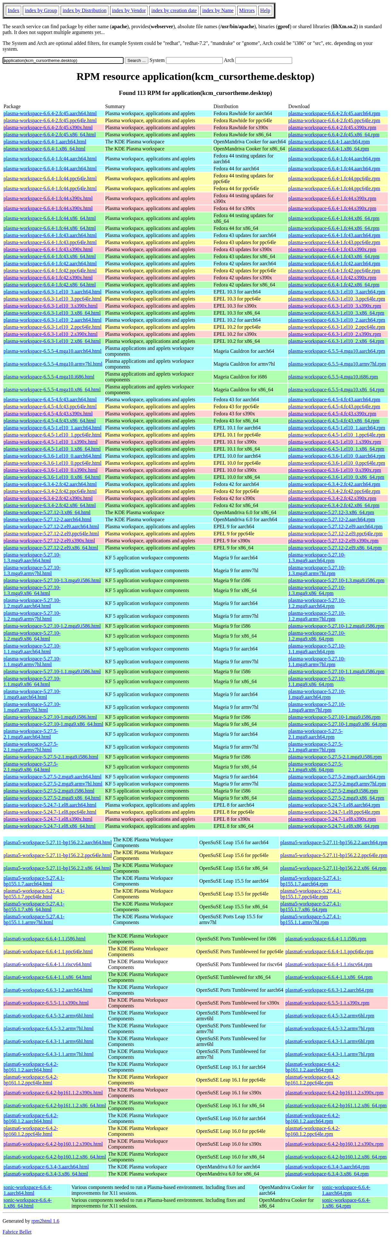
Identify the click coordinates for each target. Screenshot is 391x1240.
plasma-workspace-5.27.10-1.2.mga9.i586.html (52, 626)
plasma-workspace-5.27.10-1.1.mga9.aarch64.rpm (316, 648)
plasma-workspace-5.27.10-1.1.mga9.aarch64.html (32, 648)
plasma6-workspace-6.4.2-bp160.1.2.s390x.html (53, 1144)
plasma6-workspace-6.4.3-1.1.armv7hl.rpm (329, 1054)
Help (265, 10)
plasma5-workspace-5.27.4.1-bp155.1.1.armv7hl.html (34, 919)
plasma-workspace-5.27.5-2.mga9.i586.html (49, 791)
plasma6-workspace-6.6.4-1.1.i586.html (45, 938)
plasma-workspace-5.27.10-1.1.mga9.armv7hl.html (32, 661)
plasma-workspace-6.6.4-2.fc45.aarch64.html (50, 113)
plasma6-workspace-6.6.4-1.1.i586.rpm (325, 938)
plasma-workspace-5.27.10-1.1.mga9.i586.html (52, 671)
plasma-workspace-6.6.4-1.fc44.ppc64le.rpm (334, 178)
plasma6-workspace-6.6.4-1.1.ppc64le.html (48, 951)
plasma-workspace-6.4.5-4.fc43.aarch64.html (50, 399)
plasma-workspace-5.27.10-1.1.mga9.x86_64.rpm (316, 681)
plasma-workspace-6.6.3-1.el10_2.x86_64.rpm (336, 341)
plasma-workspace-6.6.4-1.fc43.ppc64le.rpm (334, 242)
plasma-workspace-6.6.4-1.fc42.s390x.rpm (332, 277)
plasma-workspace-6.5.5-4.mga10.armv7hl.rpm (337, 364)
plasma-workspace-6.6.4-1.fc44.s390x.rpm (332, 198)
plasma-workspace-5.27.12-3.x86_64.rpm (331, 512)
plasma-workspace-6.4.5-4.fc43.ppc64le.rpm (334, 406)
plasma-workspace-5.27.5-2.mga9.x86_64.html (52, 798)
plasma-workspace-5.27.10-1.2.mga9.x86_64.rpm (316, 635)
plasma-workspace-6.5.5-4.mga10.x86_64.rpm (336, 389)
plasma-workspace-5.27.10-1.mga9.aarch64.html (32, 694)
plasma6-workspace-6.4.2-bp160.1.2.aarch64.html (31, 1118)
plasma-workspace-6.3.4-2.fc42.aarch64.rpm (334, 484)
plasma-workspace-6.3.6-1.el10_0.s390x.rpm (334, 470)
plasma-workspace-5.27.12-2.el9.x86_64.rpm (335, 547)
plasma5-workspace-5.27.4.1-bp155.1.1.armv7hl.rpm (310, 919)
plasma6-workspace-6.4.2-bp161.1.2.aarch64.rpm (312, 1067)
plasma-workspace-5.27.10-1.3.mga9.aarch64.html (32, 557)
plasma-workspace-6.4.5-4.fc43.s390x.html (48, 413)
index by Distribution (85, 10)
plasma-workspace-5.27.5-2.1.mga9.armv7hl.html (31, 746)
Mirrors (247, 10)
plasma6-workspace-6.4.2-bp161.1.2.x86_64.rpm (336, 1105)
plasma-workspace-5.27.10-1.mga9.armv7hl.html (32, 707)
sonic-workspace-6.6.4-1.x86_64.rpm (346, 1203)
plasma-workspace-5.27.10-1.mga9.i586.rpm (334, 717)
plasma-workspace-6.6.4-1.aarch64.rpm (329, 141)
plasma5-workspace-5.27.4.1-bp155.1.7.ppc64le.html (34, 893)
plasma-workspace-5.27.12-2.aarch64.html (47, 519)
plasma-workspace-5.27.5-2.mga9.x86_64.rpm (336, 798)
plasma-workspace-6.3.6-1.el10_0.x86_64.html (52, 477)
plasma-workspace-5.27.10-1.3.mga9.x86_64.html (32, 590)
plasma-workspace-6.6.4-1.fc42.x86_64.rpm (333, 284)
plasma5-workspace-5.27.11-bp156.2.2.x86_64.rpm (333, 868)
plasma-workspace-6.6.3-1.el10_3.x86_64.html (52, 313)
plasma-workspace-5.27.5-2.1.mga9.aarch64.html (31, 734)
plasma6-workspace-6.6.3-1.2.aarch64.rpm (329, 990)
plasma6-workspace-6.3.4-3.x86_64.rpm (327, 1173)
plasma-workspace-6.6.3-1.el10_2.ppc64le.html (52, 327)
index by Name (218, 10)
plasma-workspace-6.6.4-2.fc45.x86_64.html (50, 134)
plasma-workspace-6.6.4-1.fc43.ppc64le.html (50, 242)
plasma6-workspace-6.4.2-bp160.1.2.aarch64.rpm (312, 1118)
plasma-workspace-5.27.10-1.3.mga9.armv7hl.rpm (316, 570)
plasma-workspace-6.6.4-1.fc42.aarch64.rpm (334, 263)
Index (13, 10)
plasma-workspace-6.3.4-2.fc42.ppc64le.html (50, 491)
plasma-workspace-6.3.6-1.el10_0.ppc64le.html (52, 463)
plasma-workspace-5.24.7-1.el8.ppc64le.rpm (334, 812)
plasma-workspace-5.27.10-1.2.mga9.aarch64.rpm (316, 603)
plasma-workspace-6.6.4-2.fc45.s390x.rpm (332, 127)
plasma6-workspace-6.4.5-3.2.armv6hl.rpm (329, 1015)
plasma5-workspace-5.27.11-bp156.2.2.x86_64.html (57, 868)
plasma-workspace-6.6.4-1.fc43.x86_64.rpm (333, 256)
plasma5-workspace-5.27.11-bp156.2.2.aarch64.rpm (333, 842)
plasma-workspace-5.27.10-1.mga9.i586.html (50, 717)
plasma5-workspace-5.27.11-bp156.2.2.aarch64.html (58, 842)
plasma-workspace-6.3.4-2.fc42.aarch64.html (50, 484)
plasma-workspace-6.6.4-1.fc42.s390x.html (48, 277)
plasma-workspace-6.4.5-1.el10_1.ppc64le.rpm (336, 434)
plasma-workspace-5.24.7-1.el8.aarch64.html (50, 805)
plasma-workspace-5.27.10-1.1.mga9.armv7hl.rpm (316, 661)
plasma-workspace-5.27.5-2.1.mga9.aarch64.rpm (315, 734)
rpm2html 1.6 (45, 1221)
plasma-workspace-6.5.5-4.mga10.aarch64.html (52, 351)
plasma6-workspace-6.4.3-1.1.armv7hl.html (48, 1054)
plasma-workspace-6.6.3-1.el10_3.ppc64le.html (52, 299)
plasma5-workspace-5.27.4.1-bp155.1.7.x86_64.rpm (310, 906)
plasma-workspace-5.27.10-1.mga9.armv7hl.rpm (316, 707)
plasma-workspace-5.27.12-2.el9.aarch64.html (51, 526)
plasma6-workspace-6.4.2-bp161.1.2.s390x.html (53, 1092)
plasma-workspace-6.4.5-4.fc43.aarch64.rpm (334, 399)
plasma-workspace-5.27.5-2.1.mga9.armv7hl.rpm (315, 746)
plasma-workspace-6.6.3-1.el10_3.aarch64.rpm (336, 291)
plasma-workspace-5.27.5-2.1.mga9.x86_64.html (31, 766)
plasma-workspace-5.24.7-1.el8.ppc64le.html (50, 812)
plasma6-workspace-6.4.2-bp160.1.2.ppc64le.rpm (312, 1131)
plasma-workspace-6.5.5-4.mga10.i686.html (49, 376)
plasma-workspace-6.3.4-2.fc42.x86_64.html (50, 505)
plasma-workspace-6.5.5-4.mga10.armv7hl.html (53, 364)
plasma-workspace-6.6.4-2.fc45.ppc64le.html (50, 120)
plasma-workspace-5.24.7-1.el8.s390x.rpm (332, 819)
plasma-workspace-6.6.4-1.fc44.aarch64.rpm (334, 158)
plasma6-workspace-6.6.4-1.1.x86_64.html (48, 977)
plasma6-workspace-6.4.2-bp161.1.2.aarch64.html (31, 1067)
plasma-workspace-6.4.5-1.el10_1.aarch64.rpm (336, 427)
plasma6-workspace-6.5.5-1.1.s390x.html (46, 1003)
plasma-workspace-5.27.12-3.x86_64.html (47, 512)
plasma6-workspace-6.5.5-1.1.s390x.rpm (327, 1003)
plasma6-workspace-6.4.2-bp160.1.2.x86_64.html (55, 1156)
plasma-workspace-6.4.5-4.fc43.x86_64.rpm (333, 420)
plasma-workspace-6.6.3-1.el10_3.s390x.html (51, 306)
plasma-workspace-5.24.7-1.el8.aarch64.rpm (334, 805)
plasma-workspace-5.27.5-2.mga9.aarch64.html (52, 776)
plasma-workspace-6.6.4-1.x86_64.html (44, 148)
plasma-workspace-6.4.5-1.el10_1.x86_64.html (52, 449)
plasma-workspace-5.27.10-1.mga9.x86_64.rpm (337, 724)
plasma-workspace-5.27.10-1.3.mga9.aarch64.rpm (316, 557)
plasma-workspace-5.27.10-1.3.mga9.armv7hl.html (32, 570)
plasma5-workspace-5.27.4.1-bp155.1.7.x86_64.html (34, 906)
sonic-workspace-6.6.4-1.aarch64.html (28, 1190)
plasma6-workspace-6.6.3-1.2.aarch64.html (48, 990)
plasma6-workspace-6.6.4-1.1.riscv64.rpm (328, 964)
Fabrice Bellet (17, 1232)
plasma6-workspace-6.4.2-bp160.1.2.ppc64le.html (31, 1131)
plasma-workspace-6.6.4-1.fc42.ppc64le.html (50, 270)
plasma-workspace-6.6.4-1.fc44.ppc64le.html (50, 178)
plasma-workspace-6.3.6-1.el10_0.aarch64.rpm (336, 456)
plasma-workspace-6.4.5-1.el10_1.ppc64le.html (52, 434)
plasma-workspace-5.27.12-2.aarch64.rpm (331, 519)
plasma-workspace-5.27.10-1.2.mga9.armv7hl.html (32, 616)
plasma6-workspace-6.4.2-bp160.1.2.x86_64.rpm (336, 1156)
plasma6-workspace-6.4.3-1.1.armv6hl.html (48, 1041)
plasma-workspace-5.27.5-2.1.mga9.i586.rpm (335, 757)
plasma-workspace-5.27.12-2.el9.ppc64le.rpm (335, 533)
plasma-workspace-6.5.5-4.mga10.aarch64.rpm (336, 351)
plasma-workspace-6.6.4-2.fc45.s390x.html (48, 127)
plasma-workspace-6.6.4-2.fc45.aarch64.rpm (334, 113)
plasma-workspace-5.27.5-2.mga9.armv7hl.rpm (337, 783)
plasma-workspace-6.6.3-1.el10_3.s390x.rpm (334, 306)
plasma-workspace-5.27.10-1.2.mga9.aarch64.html (32, 603)
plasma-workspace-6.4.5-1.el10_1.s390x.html (51, 442)
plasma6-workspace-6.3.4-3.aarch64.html (46, 1166)
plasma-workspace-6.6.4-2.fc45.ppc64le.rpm (334, 120)
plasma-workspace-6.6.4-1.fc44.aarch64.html (50, 158)
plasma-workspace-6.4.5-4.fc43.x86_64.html (50, 420)
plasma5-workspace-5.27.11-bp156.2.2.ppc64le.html (58, 855)
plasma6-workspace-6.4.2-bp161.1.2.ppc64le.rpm (312, 1079)
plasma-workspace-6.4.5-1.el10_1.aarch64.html (52, 427)
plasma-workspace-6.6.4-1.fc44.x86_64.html (50, 218)
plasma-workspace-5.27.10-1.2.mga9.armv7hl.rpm (316, 616)
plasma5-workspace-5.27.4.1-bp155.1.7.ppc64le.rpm (310, 893)
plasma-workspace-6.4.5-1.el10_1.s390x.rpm (334, 442)
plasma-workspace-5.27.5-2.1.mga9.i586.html (51, 757)
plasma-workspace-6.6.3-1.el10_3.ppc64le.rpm (336, 299)
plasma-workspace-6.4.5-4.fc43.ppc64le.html (50, 406)
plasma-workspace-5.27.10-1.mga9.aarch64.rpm (316, 694)
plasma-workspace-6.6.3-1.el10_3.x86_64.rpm (336, 313)
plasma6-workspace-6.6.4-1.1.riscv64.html (47, 964)
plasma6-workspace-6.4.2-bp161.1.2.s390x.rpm (334, 1092)
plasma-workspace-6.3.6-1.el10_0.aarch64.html (52, 456)
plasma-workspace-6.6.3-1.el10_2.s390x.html (51, 334)
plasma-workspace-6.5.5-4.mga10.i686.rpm (333, 376)
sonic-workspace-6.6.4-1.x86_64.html (28, 1203)
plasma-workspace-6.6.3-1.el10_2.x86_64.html (52, 341)
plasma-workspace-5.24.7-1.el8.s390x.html (48, 819)
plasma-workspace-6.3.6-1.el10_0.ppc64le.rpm (336, 463)
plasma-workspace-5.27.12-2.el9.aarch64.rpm (335, 526)
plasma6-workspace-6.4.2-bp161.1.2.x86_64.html (55, 1105)
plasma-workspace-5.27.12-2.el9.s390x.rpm (333, 540)
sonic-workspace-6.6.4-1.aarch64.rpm (346, 1190)
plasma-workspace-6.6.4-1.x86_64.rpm (328, 148)
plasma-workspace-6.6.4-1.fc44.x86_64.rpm (333, 218)
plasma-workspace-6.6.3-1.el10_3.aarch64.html (52, 291)
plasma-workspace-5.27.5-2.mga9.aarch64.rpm (336, 776)
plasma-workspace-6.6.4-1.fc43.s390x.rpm (332, 249)
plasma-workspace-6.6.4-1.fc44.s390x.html (48, 198)
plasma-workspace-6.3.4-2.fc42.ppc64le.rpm (334, 491)
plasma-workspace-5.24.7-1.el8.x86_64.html (50, 826)
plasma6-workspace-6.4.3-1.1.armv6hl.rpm (329, 1041)
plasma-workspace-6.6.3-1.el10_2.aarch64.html (52, 320)
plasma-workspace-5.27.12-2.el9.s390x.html (49, 540)
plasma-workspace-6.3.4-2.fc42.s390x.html (48, 498)
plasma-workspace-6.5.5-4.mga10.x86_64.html (52, 389)
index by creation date (174, 10)
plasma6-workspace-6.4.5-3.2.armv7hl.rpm (329, 1028)
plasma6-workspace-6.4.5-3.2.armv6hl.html (48, 1015)
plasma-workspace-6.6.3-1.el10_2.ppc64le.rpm (336, 327)
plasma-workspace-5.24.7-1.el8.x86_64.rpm (333, 826)
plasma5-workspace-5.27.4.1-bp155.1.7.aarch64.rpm (310, 881)
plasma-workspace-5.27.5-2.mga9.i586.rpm (333, 791)
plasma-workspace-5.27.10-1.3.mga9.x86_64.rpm (316, 590)
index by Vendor (129, 10)
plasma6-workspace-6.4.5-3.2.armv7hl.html (48, 1028)
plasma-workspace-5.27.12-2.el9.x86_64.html (51, 547)
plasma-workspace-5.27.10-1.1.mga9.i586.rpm (336, 671)
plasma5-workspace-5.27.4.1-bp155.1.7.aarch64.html (34, 881)
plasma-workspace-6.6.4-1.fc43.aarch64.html (50, 235)
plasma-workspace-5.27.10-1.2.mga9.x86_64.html (32, 635)
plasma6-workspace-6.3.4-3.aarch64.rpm (327, 1166)
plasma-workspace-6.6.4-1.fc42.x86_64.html (50, 284)
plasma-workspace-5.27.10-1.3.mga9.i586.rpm (336, 580)
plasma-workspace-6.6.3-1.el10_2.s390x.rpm (334, 334)
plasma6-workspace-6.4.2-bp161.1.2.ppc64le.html (31, 1079)
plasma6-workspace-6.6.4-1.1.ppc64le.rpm (329, 951)
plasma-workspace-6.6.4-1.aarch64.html (45, 141)
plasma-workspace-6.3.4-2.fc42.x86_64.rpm (333, 505)
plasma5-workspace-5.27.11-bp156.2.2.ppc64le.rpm (333, 855)
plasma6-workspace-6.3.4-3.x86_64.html (46, 1173)
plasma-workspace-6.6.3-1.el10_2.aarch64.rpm (336, 320)
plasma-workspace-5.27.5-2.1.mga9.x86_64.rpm (315, 766)
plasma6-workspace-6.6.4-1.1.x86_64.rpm (329, 977)
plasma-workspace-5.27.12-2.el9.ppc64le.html (51, 533)
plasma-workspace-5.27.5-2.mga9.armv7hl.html (53, 783)
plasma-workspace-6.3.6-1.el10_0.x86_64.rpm (336, 477)
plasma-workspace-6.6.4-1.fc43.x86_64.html (50, 256)
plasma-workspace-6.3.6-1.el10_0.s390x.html (51, 470)
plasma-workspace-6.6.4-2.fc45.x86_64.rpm (333, 134)
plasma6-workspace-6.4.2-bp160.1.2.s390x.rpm (334, 1144)
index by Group (41, 10)
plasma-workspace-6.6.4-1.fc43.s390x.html (48, 249)
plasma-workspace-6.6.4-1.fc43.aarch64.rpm (334, 235)
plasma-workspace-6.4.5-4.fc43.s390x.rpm (332, 413)
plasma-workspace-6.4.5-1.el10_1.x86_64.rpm (336, 449)
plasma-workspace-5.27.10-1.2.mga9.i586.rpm (336, 626)
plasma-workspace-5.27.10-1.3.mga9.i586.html (52, 580)
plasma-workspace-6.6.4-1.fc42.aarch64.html (50, 263)
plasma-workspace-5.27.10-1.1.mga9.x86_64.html (32, 681)
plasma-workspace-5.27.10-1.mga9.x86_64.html (53, 724)
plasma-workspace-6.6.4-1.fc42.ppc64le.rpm (334, 270)
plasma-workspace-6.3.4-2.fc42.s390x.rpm (332, 498)
